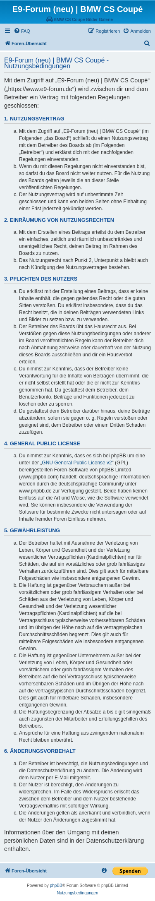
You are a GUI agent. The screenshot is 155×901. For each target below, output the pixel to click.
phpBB (56, 885)
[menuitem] (22, 31)
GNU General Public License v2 (77, 463)
